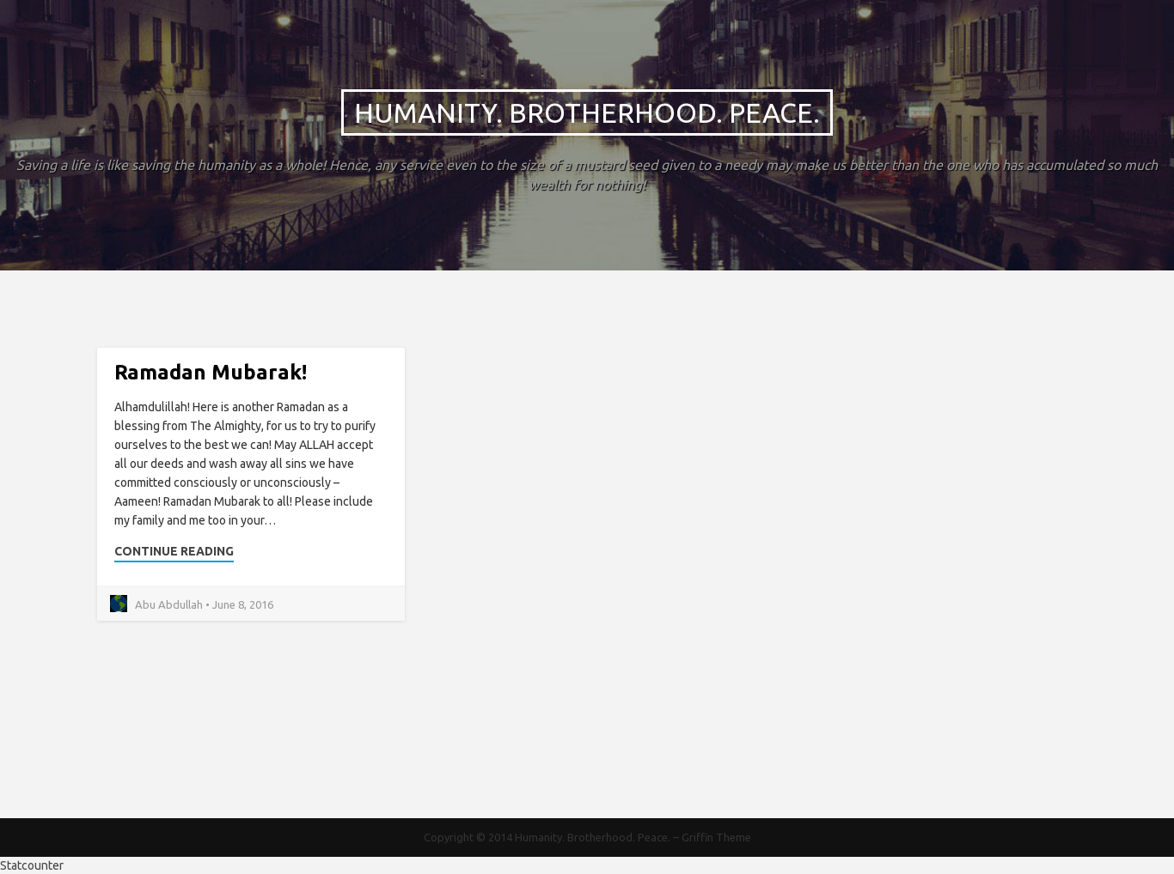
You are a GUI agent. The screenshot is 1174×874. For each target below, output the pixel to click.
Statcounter (32, 865)
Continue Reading (174, 551)
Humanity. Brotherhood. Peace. (587, 112)
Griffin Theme (716, 837)
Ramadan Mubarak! (210, 372)
